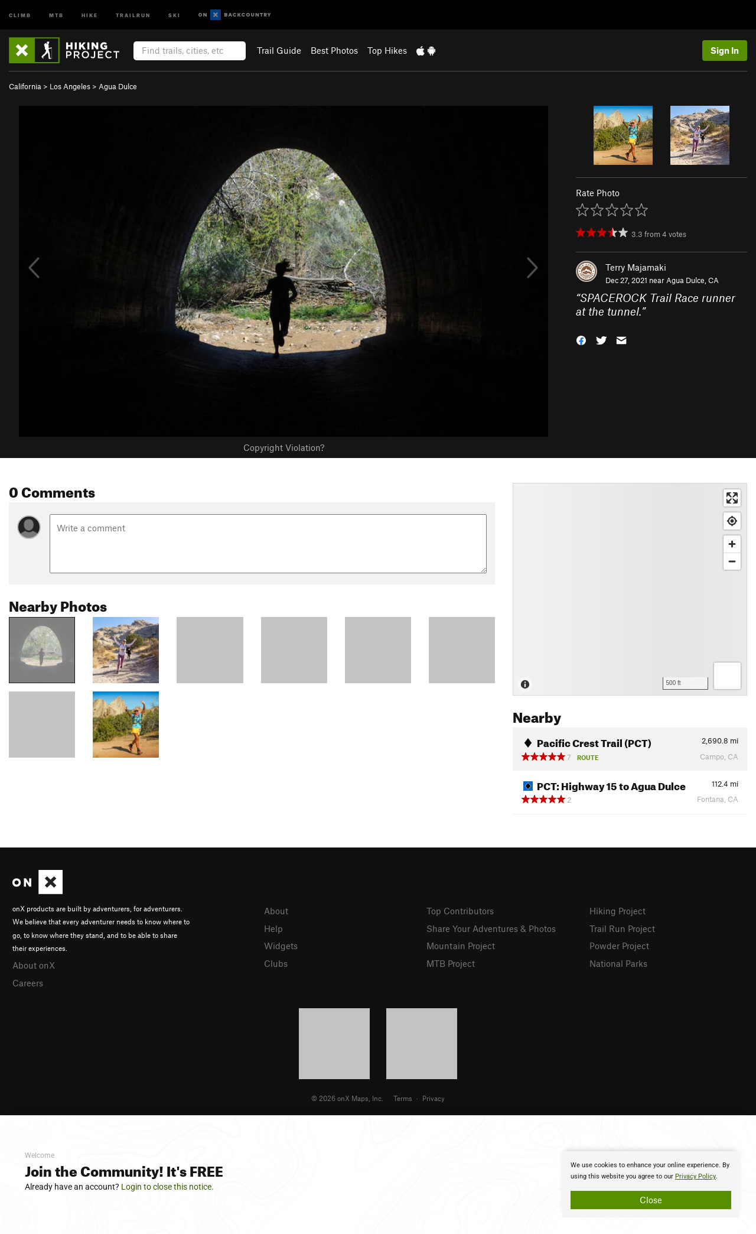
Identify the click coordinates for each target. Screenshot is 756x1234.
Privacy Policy (695, 1176)
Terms (402, 1098)
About (276, 910)
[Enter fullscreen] (732, 497)
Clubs (276, 963)
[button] (581, 339)
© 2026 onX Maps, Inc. (347, 1098)
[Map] (630, 589)
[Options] (727, 676)
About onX (33, 965)
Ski (174, 14)
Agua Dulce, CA (692, 280)
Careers (27, 983)
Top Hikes (387, 50)
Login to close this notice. (167, 1186)
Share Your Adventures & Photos (491, 928)
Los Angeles (70, 86)
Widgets (281, 945)
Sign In (725, 50)
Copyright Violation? (283, 447)
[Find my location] (732, 521)
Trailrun (133, 14)
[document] (651, 1184)
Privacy (433, 1098)
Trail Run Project (622, 928)
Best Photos (334, 50)
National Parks (618, 963)
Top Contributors (460, 910)
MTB (56, 14)
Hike (90, 14)
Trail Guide (279, 50)
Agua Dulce (118, 86)
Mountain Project (460, 945)
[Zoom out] (732, 561)
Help (273, 928)
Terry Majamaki (635, 267)
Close (651, 1199)
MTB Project (450, 963)
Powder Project (619, 945)
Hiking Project (617, 910)
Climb (20, 14)
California (25, 86)
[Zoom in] (732, 544)
